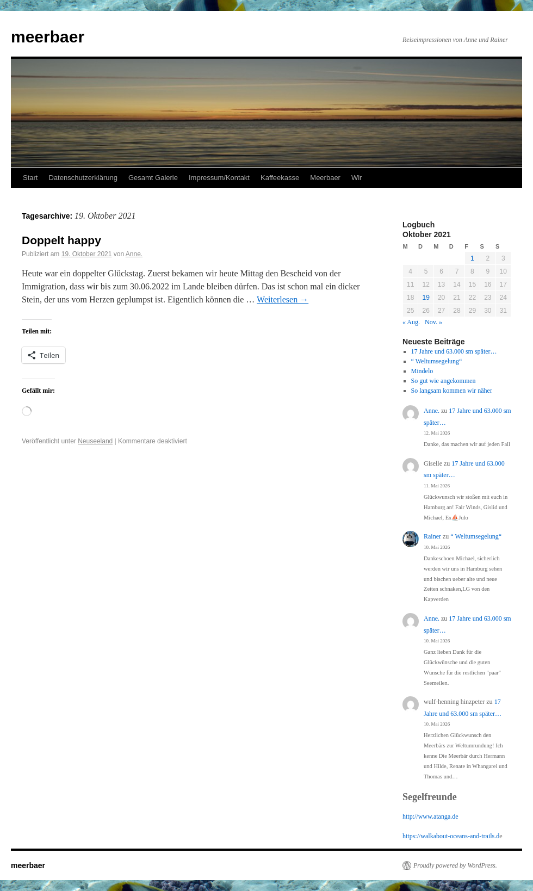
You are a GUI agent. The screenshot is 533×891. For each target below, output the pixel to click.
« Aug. (411, 322)
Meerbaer (325, 178)
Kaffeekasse (280, 178)
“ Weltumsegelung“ (436, 361)
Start (30, 178)
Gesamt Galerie (153, 178)
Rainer (432, 536)
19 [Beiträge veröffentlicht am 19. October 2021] (425, 297)
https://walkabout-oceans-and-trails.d (450, 836)
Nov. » (433, 322)
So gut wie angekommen (443, 381)
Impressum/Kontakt (219, 178)
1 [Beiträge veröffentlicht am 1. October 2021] (472, 258)
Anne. (134, 254)
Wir (356, 178)
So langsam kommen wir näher (451, 390)
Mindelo (422, 371)
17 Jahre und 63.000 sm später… (454, 351)
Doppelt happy (61, 240)
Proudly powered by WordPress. (455, 865)
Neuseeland (95, 441)
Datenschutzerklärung (82, 178)
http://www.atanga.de (430, 816)
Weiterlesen (282, 299)
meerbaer (47, 37)
